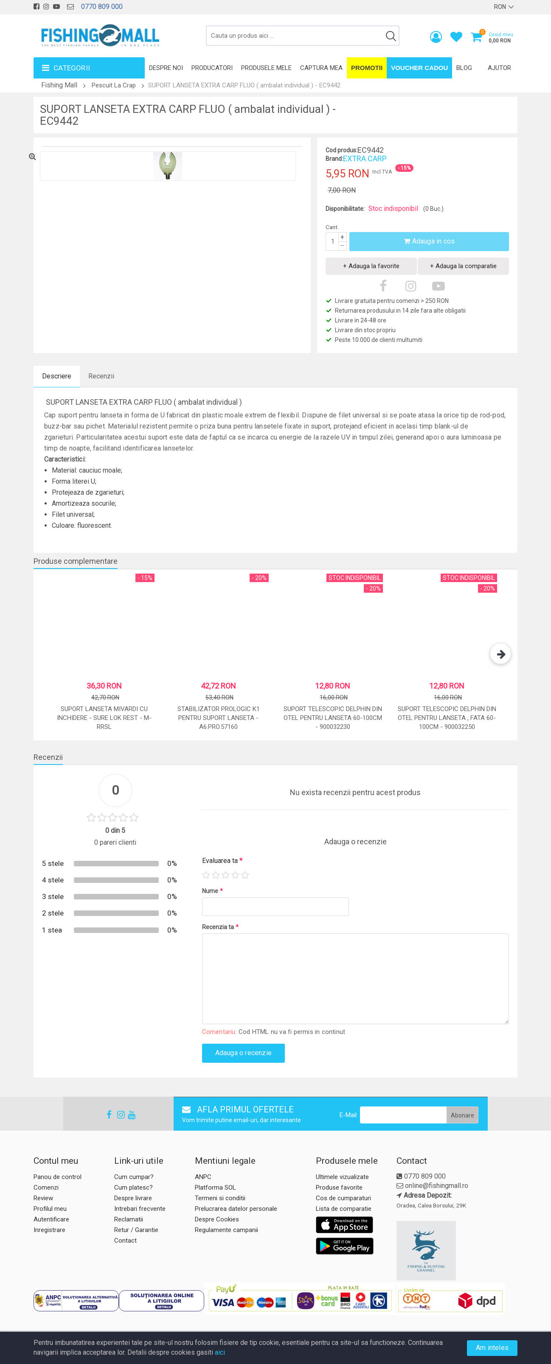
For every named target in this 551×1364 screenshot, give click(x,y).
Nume (212, 891)
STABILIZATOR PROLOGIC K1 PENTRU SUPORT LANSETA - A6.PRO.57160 (218, 718)
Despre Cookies (217, 1219)
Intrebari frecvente (140, 1209)
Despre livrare (133, 1198)
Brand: (334, 158)
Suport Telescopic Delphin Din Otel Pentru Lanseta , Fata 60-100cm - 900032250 (447, 718)
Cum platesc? (133, 1187)
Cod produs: (341, 150)
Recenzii (101, 376)
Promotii (366, 67)
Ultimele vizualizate (342, 1177)
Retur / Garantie (136, 1230)
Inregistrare (49, 1230)
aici (220, 1352)
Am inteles (492, 1348)
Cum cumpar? (134, 1177)
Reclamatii (128, 1219)
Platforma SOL (215, 1187)
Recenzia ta (220, 927)
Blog (464, 68)
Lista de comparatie (343, 1209)
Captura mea (321, 68)
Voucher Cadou (419, 67)
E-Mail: (349, 1115)
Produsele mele (266, 68)
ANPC (203, 1177)
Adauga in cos (429, 241)
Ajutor (499, 68)
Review (43, 1198)
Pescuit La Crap (114, 85)
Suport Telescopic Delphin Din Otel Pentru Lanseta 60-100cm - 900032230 (333, 718)
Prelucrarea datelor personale (236, 1209)
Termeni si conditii (220, 1198)
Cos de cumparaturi (343, 1198)
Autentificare (51, 1219)
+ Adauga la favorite (371, 266)
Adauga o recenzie (243, 1053)
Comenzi (46, 1187)
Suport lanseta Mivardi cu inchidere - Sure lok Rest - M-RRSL (104, 718)
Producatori (212, 68)
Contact (125, 1240)
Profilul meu (50, 1209)
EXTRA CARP (365, 158)
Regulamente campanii (226, 1230)
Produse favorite (339, 1187)
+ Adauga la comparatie (463, 266)
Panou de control (58, 1177)
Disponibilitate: (345, 208)
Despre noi (166, 68)
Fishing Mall (59, 85)
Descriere (56, 376)
